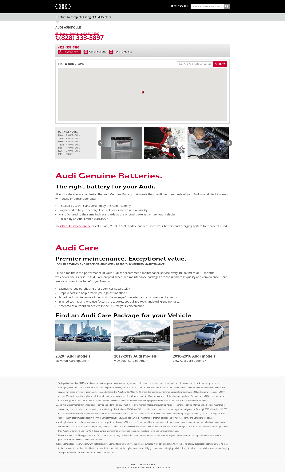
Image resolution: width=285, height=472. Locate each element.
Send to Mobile (123, 51)
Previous (101, 143)
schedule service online (75, 226)
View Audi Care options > (72, 360)
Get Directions (97, 51)
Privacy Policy (147, 464)
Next (229, 143)
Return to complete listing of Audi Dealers (84, 17)
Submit (220, 64)
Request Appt (71, 51)
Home (132, 464)
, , (77, 33)
